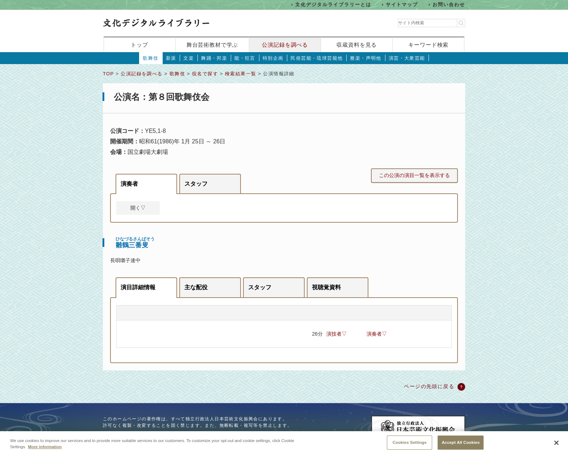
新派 (171, 58)
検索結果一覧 (240, 73)
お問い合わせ (449, 4)
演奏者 (129, 184)
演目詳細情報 (138, 287)
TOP (108, 73)
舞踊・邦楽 (214, 58)
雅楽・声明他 (365, 58)
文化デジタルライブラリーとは (333, 4)
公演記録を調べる (285, 45)
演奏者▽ (377, 334)
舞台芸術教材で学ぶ (212, 45)
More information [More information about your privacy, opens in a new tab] (45, 450)
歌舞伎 (150, 58)
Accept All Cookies (461, 446)
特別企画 (273, 58)
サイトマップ (402, 4)
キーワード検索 (428, 45)
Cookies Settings (410, 446)
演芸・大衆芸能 (407, 58)
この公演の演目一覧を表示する (414, 175)
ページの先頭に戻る (429, 386)
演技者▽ (336, 334)
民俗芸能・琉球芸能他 (317, 58)
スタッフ (196, 184)
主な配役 (196, 287)
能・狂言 (244, 58)
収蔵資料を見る (357, 45)
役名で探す (205, 73)
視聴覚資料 (326, 287)
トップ (139, 45)
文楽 (188, 58)
